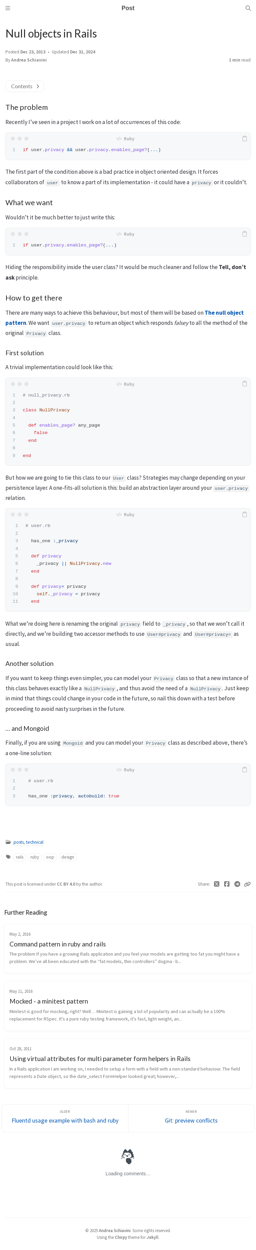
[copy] (244, 139)
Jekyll (152, 1237)
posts (19, 842)
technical (34, 842)
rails (19, 857)
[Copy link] (247, 884)
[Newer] (191, 1118)
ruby (34, 857)
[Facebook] (227, 884)
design (67, 857)
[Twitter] (217, 884)
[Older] (65, 1118)
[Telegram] (237, 884)
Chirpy (121, 1237)
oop (50, 857)
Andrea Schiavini (29, 60)
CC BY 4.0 (66, 884)
